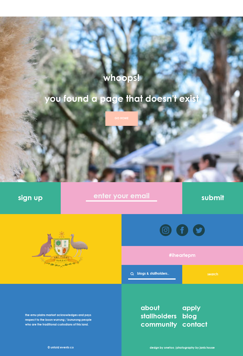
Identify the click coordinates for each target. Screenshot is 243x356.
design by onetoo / (163, 348)
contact (194, 324)
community (159, 324)
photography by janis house (195, 348)
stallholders (159, 316)
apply (191, 308)
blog (189, 316)
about (150, 308)
